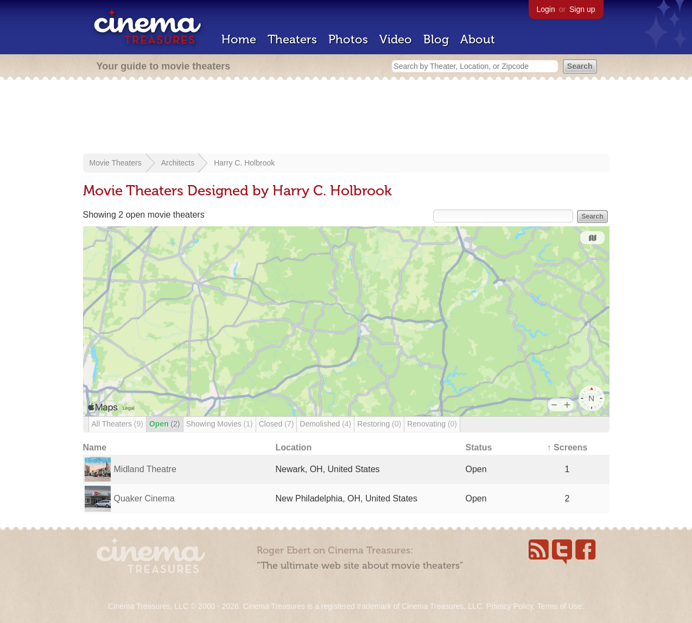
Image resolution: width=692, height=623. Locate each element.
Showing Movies (219, 423)
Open (164, 423)
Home (238, 39)
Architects (177, 162)
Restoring (379, 423)
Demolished (325, 423)
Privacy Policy (509, 606)
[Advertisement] (346, 117)
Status (479, 447)
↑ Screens (567, 447)
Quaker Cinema (144, 498)
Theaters (292, 39)
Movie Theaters (116, 162)
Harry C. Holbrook (244, 162)
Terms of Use (559, 606)
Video (395, 39)
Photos (348, 39)
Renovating (432, 423)
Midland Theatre (145, 469)
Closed (276, 423)
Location (294, 447)
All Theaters (117, 423)
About (477, 39)
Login (546, 9)
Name (95, 447)
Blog (436, 39)
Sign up (582, 9)
